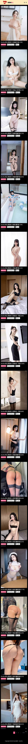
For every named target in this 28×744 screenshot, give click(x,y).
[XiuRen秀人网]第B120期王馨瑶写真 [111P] (12, 589)
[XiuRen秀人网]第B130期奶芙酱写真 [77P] (12, 133)
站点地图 (16, 741)
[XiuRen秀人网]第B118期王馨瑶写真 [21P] (12, 676)
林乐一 (18, 318)
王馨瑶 (18, 500)
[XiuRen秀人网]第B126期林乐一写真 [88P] (12, 316)
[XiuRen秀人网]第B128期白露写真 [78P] (12, 224)
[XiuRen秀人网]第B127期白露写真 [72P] (12, 268)
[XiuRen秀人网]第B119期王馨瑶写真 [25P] (12, 633)
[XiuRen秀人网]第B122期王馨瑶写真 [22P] (12, 498)
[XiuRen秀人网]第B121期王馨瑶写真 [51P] (12, 542)
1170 (23, 732)
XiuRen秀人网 (10, 44)
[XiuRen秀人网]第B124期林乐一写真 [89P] (12, 411)
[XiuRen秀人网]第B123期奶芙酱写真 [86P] (12, 455)
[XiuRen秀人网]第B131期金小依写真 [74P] (12, 90)
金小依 (18, 92)
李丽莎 (18, 726)
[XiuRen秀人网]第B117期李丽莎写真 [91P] (12, 724)
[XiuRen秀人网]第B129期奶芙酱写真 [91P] (12, 177)
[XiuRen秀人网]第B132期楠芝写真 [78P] (12, 42)
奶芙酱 (18, 135)
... (20, 732)
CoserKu (21, 741)
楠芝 (17, 44)
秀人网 (3, 44)
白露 (17, 227)
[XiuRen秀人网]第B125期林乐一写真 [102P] (12, 363)
